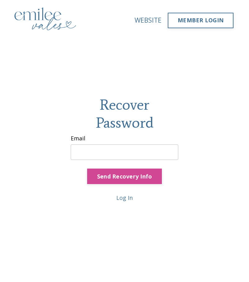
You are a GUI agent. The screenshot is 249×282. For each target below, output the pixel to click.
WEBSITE (148, 20)
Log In (124, 197)
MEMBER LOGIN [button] (201, 20)
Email (78, 138)
